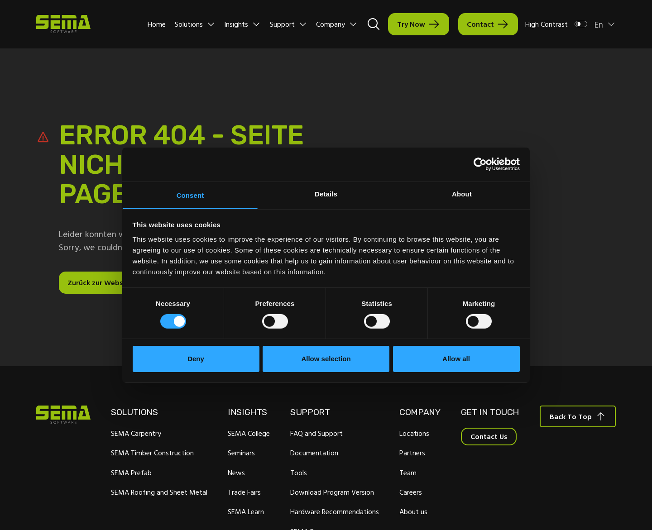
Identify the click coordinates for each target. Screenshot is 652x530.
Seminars (241, 452)
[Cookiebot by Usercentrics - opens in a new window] (480, 164)
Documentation (314, 452)
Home (157, 24)
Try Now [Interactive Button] (411, 24)
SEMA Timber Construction (152, 452)
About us (413, 511)
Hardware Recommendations (334, 511)
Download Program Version (332, 492)
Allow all (456, 359)
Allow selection (325, 359)
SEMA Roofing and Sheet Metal (159, 492)
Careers (410, 492)
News (236, 472)
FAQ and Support (316, 433)
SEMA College (249, 433)
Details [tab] (326, 193)
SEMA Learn (246, 511)
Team (408, 472)
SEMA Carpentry (136, 433)
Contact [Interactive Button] (480, 24)
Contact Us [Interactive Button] (488, 436)
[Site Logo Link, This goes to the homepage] (63, 24)
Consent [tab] (190, 195)
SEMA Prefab (131, 472)
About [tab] (462, 193)
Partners (412, 452)
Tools (298, 472)
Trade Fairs (244, 492)
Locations (414, 433)
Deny (195, 359)
